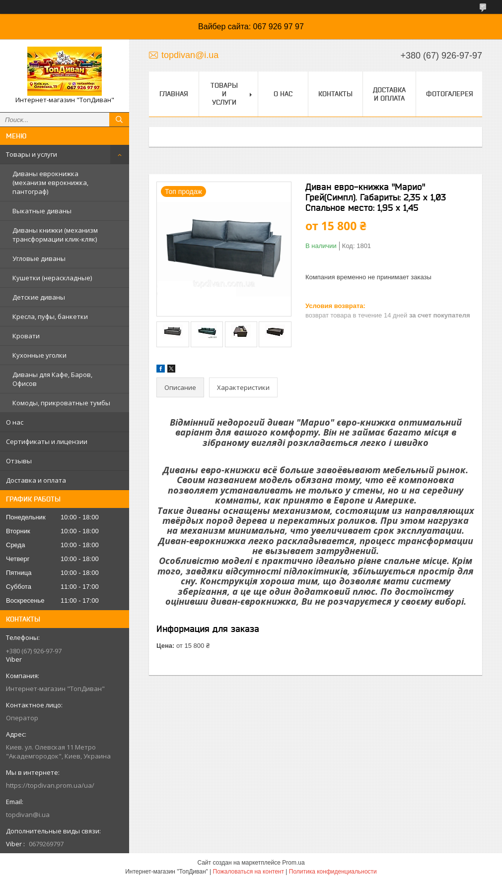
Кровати (26, 335)
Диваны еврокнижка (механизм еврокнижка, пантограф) (50, 182)
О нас (14, 422)
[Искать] (119, 119)
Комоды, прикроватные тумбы (61, 402)
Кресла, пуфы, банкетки (50, 316)
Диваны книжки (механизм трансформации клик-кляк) (55, 235)
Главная (173, 94)
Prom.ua (293, 862)
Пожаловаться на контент (248, 871)
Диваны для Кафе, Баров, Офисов (52, 379)
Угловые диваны (39, 258)
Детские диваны (38, 297)
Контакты (335, 94)
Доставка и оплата (36, 480)
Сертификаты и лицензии (46, 441)
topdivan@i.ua (28, 814)
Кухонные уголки (39, 355)
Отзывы (19, 460)
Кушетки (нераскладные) (52, 277)
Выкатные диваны (42, 210)
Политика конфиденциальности (333, 871)
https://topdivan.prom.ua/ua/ (50, 785)
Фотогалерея (449, 94)
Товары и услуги (31, 154)
